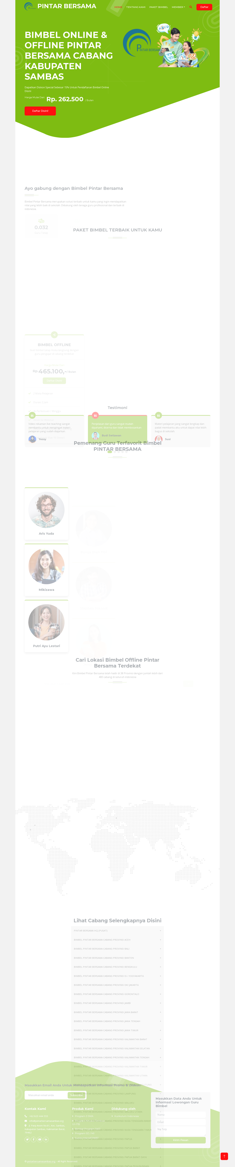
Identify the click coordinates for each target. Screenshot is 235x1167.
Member (177, 7)
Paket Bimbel (158, 7)
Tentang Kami (136, 7)
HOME (118, 7)
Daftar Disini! (40, 110)
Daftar (204, 7)
